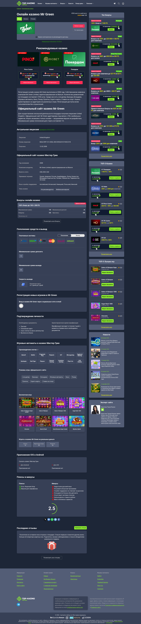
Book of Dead (43, 423)
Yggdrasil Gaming (102, 582)
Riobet (51, 69)
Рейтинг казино (78, 26)
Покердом (74, 69)
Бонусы (62, 3)
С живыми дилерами (50, 586)
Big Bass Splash (77, 423)
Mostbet (119, 125)
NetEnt (99, 576)
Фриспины (73, 579)
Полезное (89, 3)
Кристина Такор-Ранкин (108, 409)
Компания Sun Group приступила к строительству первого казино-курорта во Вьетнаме (111, 391)
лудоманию (109, 622)
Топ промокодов (78, 30)
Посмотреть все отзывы (52, 558)
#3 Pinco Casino (106, 206)
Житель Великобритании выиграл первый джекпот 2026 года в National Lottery (110, 367)
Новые (46, 576)
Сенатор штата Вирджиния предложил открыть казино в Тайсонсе (110, 356)
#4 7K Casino (105, 223)
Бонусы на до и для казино (105, 58)
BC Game (119, 90)
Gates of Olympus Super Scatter (27, 405)
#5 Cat (103, 240)
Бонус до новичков (104, 146)
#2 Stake (104, 189)
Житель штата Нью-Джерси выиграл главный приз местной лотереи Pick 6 (110, 344)
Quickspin (100, 589)
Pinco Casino (28, 69)
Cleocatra (27, 423)
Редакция (20, 579)
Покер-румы (79, 3)
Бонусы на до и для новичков (105, 129)
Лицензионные (48, 589)
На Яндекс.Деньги (49, 579)
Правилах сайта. (96, 607)
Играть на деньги (115, 180)
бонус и (99, 23)
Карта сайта (20, 586)
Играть (111, 29)
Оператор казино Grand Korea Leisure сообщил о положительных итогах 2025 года (110, 379)
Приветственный (96, 20)
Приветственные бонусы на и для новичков (106, 111)
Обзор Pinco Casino (116, 54)
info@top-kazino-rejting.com (75, 607)
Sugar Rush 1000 (77, 405)
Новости (70, 3)
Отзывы (34, 19)
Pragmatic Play (105, 272)
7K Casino (119, 72)
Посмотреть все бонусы (52, 221)
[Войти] (122, 3)
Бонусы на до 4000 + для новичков (105, 93)
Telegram (114, 3)
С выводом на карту (50, 582)
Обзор (19, 19)
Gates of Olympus (43, 405)
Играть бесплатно (28, 82)
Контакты (20, 582)
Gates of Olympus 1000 (60, 405)
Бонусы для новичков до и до (106, 75)
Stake (120, 143)
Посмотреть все (106, 257)
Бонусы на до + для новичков (105, 40)
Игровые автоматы (51, 3)
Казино (40, 3)
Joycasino (119, 107)
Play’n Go (100, 586)
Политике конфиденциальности (114, 605)
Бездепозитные (75, 576)
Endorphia (100, 579)
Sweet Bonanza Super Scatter (60, 423)
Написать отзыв (80, 528)
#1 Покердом (106, 172)
